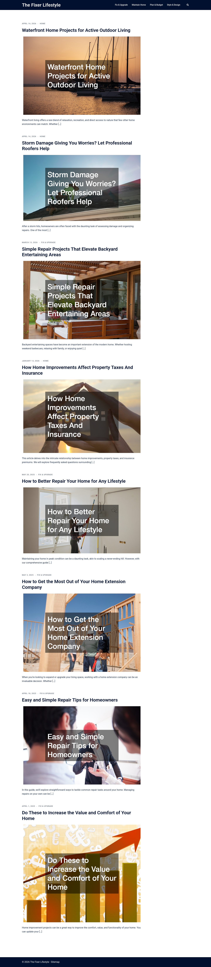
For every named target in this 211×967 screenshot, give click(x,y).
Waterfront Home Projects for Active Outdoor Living (76, 30)
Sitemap (55, 962)
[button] (188, 5)
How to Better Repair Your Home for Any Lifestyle (74, 481)
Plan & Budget (156, 5)
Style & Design (173, 5)
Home (42, 24)
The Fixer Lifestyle (41, 5)
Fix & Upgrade (121, 5)
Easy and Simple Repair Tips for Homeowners (70, 700)
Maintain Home (139, 5)
